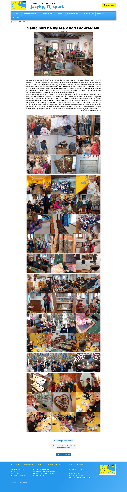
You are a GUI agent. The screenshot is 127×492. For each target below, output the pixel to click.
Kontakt (16, 18)
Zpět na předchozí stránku (63, 441)
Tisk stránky (81, 464)
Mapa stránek (15, 464)
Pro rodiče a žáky (30, 14)
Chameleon (101, 14)
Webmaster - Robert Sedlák (19, 482)
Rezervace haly (88, 14)
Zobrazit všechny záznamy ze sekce (63, 446)
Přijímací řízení (47, 14)
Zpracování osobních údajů (54, 464)
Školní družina (73, 14)
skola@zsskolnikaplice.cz (48, 471)
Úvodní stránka (63, 454)
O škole (16, 14)
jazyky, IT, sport (47, 5)
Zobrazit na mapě (19, 475)
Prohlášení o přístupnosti (32, 464)
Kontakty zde (40, 475)
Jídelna (60, 14)
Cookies (69, 464)
